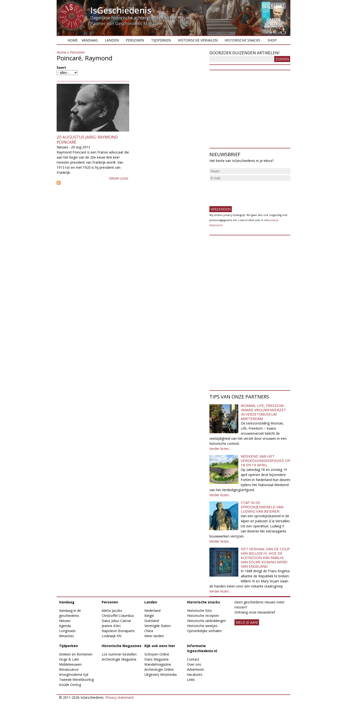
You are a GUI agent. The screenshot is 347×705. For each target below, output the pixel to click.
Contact (193, 659)
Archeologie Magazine (119, 659)
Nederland (152, 610)
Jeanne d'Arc (111, 625)
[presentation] (246, 191)
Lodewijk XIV (111, 636)
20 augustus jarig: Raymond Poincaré (87, 139)
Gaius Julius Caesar (116, 620)
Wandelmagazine (157, 664)
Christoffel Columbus (118, 615)
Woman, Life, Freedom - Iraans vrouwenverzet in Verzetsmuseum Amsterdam (263, 412)
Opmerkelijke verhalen (204, 630)
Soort (61, 67)
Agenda (65, 625)
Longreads (67, 630)
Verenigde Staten (157, 625)
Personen (135, 40)
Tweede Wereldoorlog (76, 679)
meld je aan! (247, 622)
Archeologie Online (159, 669)
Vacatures (194, 674)
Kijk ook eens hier (159, 645)
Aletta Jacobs (112, 610)
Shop (272, 40)
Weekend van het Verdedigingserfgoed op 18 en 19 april (265, 460)
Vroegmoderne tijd (73, 674)
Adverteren (195, 669)
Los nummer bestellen (119, 654)
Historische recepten (203, 615)
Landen (112, 40)
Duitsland (151, 620)
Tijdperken (161, 40)
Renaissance (69, 669)
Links (191, 679)
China (148, 630)
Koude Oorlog (70, 684)
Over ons (194, 664)
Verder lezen (118, 178)
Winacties (66, 636)
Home (72, 40)
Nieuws (65, 620)
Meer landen (154, 636)
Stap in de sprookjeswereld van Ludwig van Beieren (262, 507)
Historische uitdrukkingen (206, 620)
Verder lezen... (220, 448)
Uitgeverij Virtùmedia (160, 674)
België (149, 615)
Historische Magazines (121, 645)
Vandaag (89, 40)
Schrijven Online (156, 654)
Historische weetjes (202, 625)
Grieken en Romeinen (76, 654)
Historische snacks (242, 40)
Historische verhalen (198, 40)
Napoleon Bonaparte (118, 630)
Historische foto (199, 610)
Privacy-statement (119, 697)
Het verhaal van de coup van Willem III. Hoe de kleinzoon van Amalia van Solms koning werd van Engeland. (265, 557)
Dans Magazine (156, 659)
